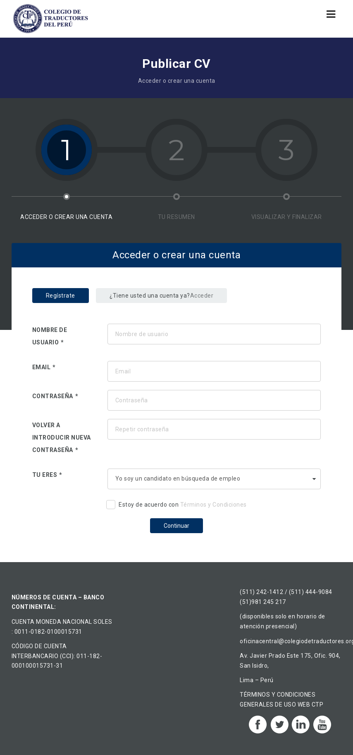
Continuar (176, 525)
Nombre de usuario (49, 336)
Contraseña (52, 396)
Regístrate (60, 295)
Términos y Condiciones (213, 504)
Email (41, 367)
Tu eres (44, 474)
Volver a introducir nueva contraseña (61, 437)
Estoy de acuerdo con (176, 506)
